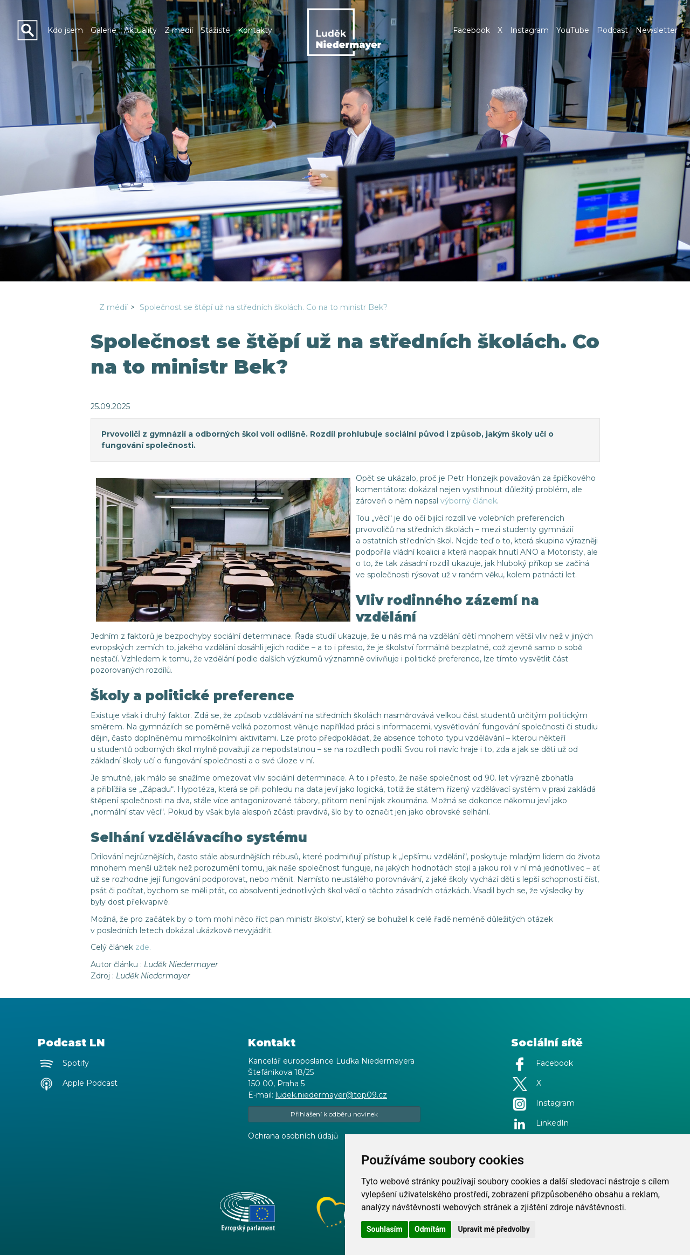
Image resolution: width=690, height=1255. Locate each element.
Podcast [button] (612, 30)
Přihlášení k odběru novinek (334, 1114)
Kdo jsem (65, 30)
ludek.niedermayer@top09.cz (331, 1095)
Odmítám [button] (430, 1229)
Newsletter (657, 30)
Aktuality (140, 30)
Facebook (471, 30)
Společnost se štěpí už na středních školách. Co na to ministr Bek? (264, 307)
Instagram (529, 30)
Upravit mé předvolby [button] (493, 1229)
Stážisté (215, 30)
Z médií (178, 30)
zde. (143, 947)
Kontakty (255, 30)
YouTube (572, 30)
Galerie (103, 30)
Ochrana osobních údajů (293, 1136)
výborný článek (468, 501)
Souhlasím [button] (385, 1229)
